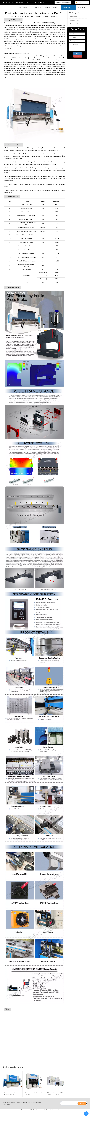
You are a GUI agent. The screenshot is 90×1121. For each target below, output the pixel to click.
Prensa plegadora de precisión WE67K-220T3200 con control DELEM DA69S (12, 1094)
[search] (68, 1103)
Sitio (56, 16)
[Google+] (35, 2)
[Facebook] (33, 2)
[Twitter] (38, 2)
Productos (19, 1102)
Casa (4, 1102)
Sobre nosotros (11, 1102)
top (86, 1113)
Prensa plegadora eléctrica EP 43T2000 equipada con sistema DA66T (34, 1094)
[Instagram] (44, 2)
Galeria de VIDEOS (75, 20)
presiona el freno (59, 23)
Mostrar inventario (75, 24)
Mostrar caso (73, 16)
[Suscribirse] (82, 1103)
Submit (77, 53)
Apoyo (30, 1102)
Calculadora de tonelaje (63, 2)
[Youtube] (41, 2)
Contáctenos (6, 1104)
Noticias (25, 1102)
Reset (77, 56)
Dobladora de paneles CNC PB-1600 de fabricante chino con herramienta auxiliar (56, 1094)
